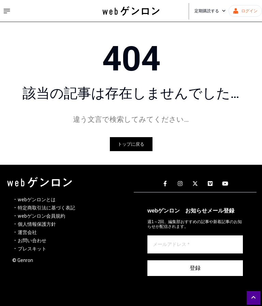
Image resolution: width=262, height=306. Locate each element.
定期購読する (210, 11)
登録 (195, 268)
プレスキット (32, 248)
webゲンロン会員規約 (41, 216)
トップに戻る (131, 144)
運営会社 (27, 232)
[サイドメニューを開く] (7, 11)
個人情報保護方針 (37, 224)
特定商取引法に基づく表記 (46, 207)
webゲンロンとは (37, 199)
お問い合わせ (32, 240)
